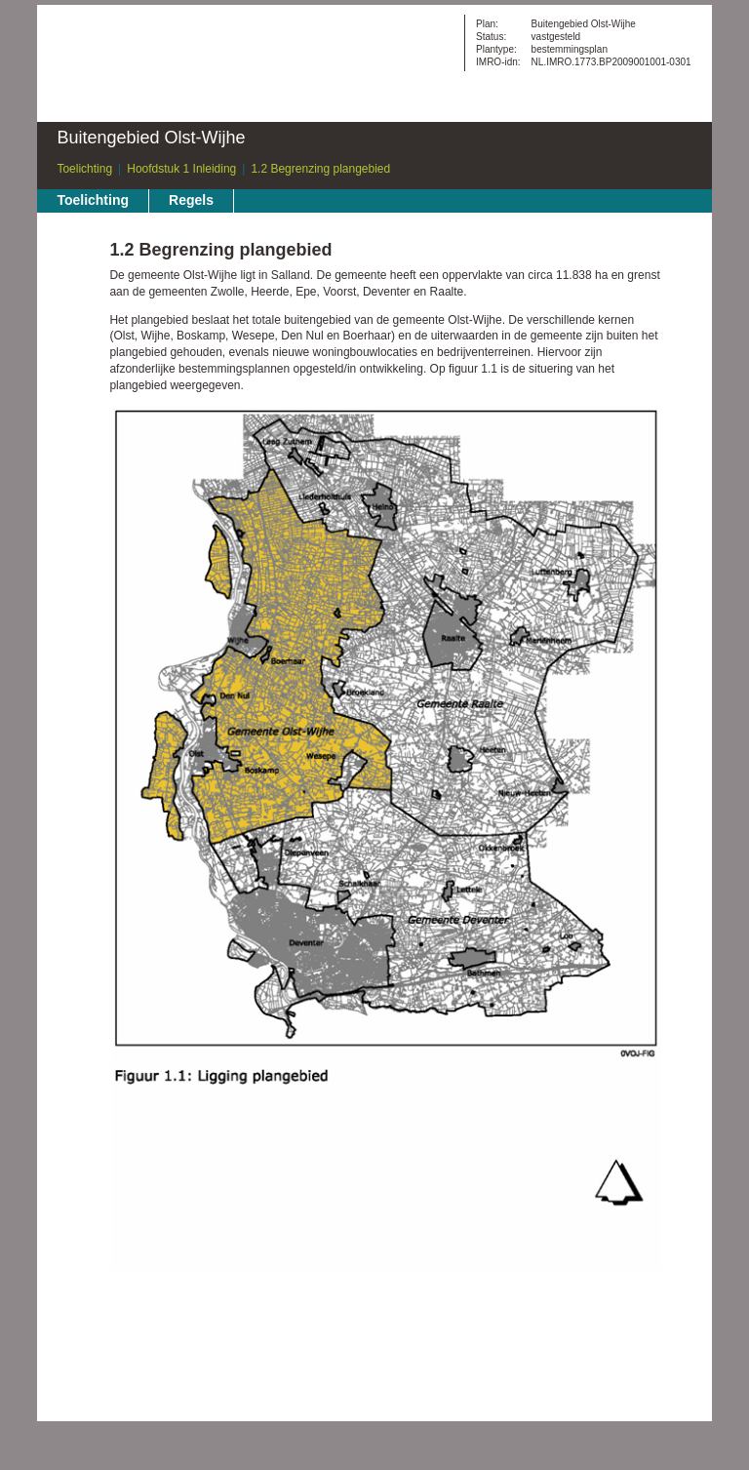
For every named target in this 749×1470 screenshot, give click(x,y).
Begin (73, 258)
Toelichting (84, 169)
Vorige (73, 287)
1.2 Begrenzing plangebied (320, 169)
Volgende (73, 317)
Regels (191, 200)
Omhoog (73, 346)
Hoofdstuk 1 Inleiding (181, 169)
